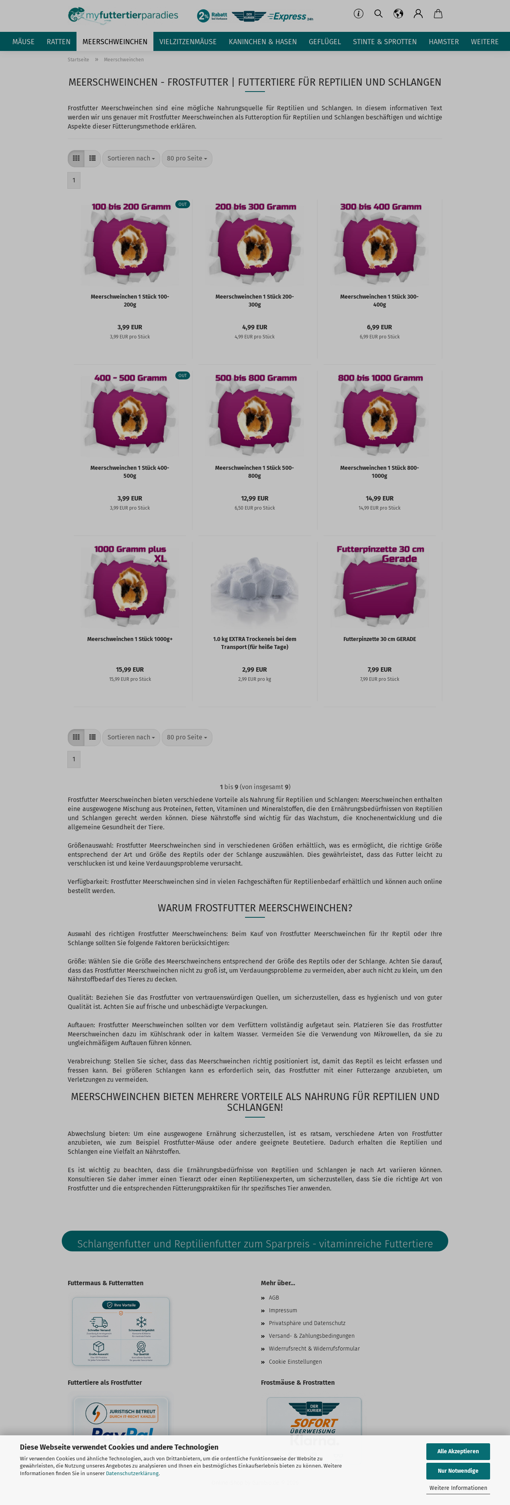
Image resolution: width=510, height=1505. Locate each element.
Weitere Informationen (458, 1488)
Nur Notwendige (458, 1471)
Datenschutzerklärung (132, 1473)
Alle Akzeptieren (458, 1451)
